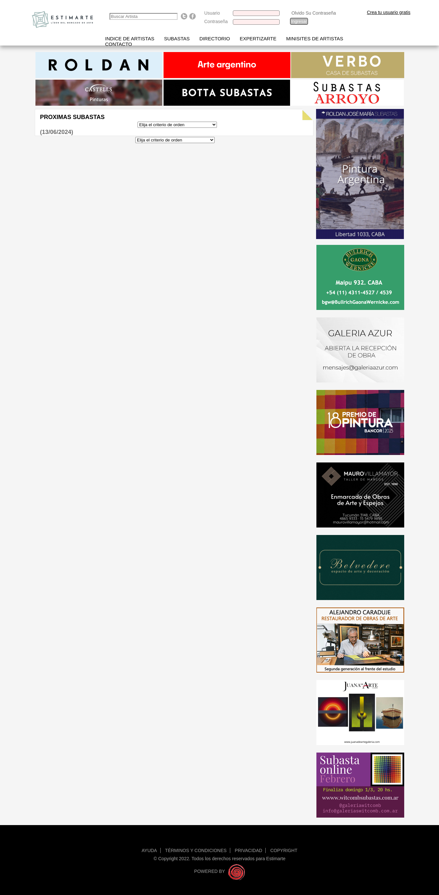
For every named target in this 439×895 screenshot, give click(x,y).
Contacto (118, 44)
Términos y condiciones (196, 850)
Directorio (214, 38)
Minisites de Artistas (314, 38)
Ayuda (149, 850)
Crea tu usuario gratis (388, 12)
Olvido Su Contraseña (313, 13)
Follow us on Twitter (184, 16)
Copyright (283, 850)
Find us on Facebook (192, 16)
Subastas (177, 38)
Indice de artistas (129, 38)
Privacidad (248, 850)
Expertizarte (258, 38)
